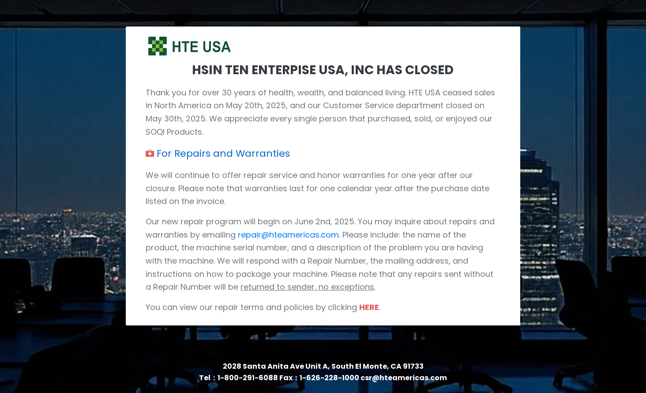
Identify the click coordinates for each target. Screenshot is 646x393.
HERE (369, 307)
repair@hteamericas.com (288, 234)
